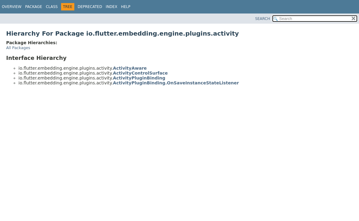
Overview (11, 7)
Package (33, 7)
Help (126, 7)
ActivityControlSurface (140, 73)
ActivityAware (130, 68)
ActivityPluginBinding (139, 78)
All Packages (18, 47)
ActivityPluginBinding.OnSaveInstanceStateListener (176, 82)
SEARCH (262, 19)
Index (111, 7)
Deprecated (90, 7)
